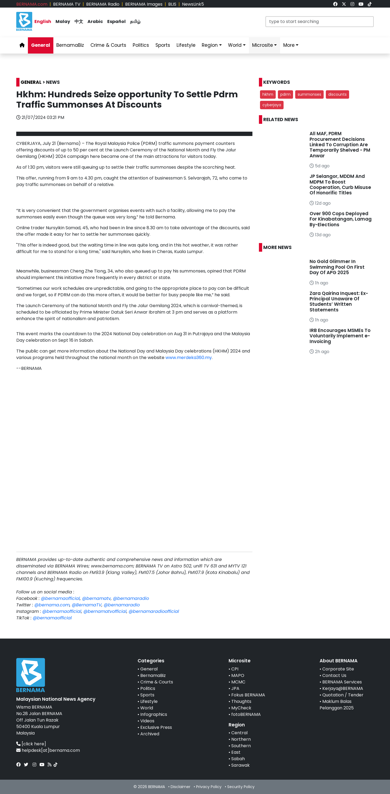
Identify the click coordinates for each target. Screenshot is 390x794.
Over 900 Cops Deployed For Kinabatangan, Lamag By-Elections (341, 219)
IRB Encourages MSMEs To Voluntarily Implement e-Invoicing (340, 336)
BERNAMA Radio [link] (102, 4)
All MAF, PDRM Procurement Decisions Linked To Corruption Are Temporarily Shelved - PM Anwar (340, 144)
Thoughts (241, 701)
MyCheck (241, 708)
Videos (147, 721)
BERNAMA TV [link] (66, 4)
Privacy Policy (209, 786)
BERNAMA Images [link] (143, 4)
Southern (241, 746)
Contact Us (334, 675)
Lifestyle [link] (186, 45)
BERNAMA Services (342, 682)
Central (239, 733)
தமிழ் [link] (135, 21)
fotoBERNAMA (246, 714)
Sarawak (240, 765)
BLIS (172, 4)
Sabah (238, 759)
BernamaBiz (153, 675)
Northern (241, 739)
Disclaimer (180, 786)
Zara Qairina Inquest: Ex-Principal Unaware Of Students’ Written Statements (339, 301)
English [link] (42, 21)
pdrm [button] (285, 94)
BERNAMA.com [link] (31, 4)
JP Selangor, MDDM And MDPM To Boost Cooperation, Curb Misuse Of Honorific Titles (340, 184)
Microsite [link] (262, 45)
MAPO (237, 675)
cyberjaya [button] (271, 105)
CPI (234, 669)
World (146, 708)
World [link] (235, 45)
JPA (235, 688)
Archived (149, 734)
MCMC (238, 682)
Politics (147, 688)
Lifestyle (149, 701)
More (289, 45)
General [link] (40, 45)
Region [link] (210, 45)
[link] (335, 4)
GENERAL (31, 82)
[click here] (34, 744)
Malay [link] (63, 21)
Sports (147, 695)
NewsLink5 (193, 4)
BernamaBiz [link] (70, 45)
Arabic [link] (95, 21)
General (149, 669)
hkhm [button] (267, 94)
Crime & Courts (156, 682)
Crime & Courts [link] (108, 45)
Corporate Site (338, 669)
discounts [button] (337, 94)
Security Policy (241, 786)
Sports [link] (162, 45)
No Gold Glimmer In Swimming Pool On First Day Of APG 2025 (337, 267)
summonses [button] (309, 94)
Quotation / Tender (342, 695)
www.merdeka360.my (188, 357)
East (235, 752)
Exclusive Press (156, 727)
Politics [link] (141, 45)
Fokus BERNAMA (248, 695)
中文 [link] (78, 21)
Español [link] (116, 21)
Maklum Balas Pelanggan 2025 (337, 704)
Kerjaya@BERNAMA (342, 688)
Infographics (153, 714)
